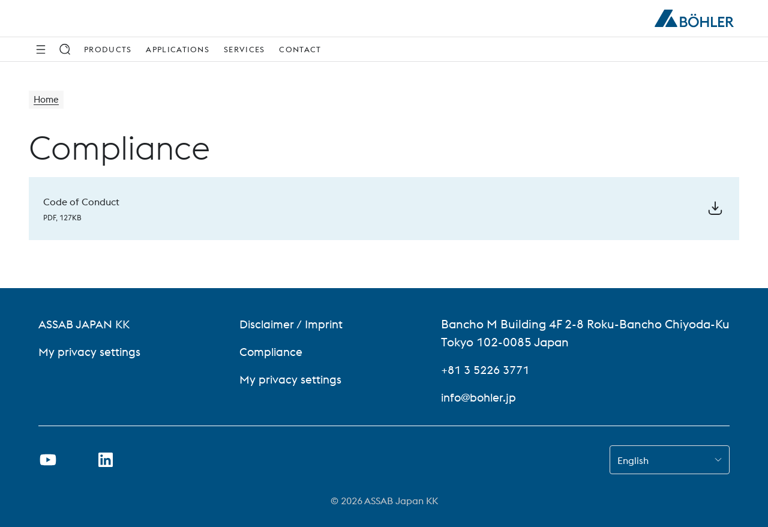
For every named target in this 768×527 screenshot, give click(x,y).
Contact (300, 49)
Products (107, 49)
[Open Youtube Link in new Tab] (48, 459)
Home (47, 100)
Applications (177, 49)
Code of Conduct (81, 202)
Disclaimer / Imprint (292, 323)
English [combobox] (633, 460)
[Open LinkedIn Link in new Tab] (105, 459)
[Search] (65, 49)
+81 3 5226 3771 (488, 369)
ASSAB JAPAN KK (87, 323)
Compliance (271, 351)
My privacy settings (90, 351)
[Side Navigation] (41, 49)
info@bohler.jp (480, 397)
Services (244, 49)
